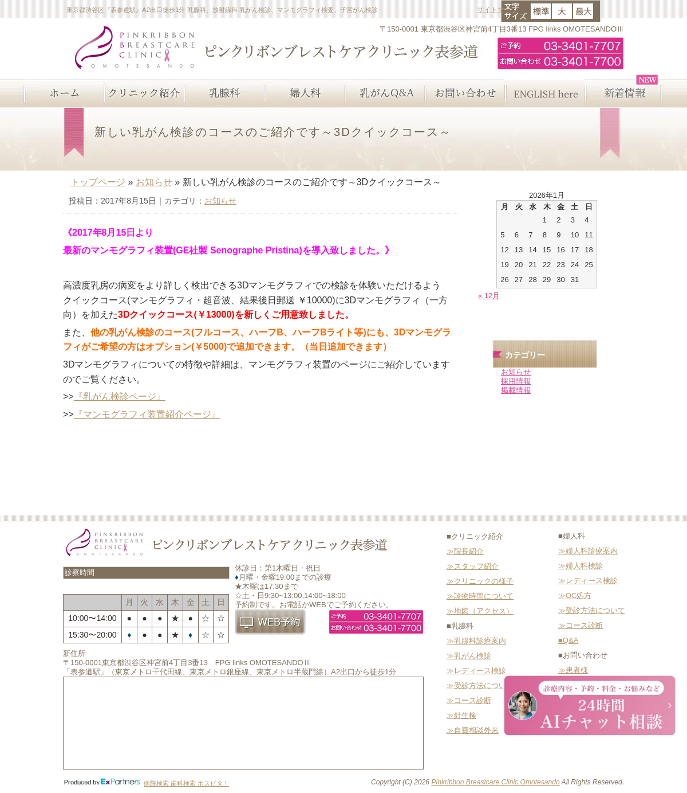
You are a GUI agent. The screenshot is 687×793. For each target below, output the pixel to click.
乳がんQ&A (384, 93)
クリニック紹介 (143, 93)
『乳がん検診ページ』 (119, 396)
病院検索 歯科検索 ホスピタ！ (186, 783)
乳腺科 (223, 93)
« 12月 (489, 295)
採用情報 (516, 381)
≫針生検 (461, 715)
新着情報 (624, 93)
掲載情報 (516, 390)
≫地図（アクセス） (480, 611)
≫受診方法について (480, 685)
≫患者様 (573, 670)
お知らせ (154, 182)
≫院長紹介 (465, 551)
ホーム (63, 93)
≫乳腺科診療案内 (476, 640)
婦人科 (303, 93)
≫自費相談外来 (473, 730)
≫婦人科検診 (580, 565)
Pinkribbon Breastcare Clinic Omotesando (495, 782)
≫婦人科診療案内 (588, 550)
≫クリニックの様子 (480, 581)
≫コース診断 (469, 700)
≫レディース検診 (476, 670)
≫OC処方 (574, 595)
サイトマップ (497, 9)
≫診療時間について (480, 596)
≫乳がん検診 (469, 655)
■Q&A (568, 640)
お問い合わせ (464, 93)
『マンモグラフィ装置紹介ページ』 (147, 414)
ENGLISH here (544, 93)
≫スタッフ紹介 (473, 566)
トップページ (97, 182)
